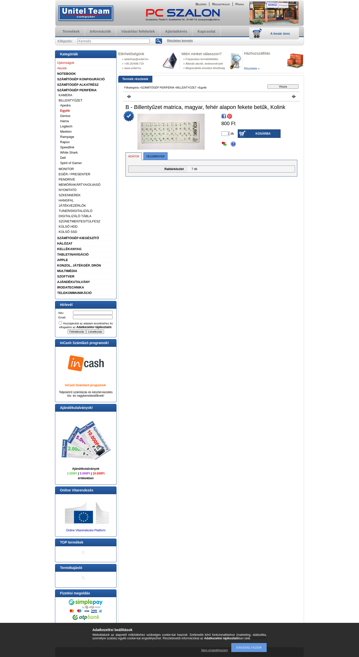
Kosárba (263, 133)
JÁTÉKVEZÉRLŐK (72, 205)
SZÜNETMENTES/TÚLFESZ (80, 221)
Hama (64, 121)
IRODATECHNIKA (70, 287)
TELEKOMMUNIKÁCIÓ (74, 293)
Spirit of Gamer (71, 163)
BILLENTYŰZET (70, 100)
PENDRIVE (67, 179)
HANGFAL (66, 200)
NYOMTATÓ (68, 190)
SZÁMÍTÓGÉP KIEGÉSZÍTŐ (78, 238)
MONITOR (66, 169)
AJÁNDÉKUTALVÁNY (73, 282)
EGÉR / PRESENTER (74, 174)
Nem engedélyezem (214, 650)
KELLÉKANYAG (69, 249)
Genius (65, 116)
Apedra (65, 105)
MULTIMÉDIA (67, 271)
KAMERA (65, 95)
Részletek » (252, 68)
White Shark (69, 152)
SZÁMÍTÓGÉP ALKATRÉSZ (78, 85)
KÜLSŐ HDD (68, 226)
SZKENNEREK (70, 195)
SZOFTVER (65, 276)
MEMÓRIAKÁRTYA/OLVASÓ (80, 185)
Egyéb (65, 110)
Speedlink (67, 147)
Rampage (67, 137)
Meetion (66, 131)
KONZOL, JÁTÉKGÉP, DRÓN (79, 265)
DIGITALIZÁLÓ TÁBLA (75, 216)
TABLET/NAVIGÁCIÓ (73, 254)
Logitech (66, 126)
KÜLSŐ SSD (68, 232)
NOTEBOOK (66, 74)
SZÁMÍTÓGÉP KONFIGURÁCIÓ (81, 79)
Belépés (201, 4)
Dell (63, 158)
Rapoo (65, 142)
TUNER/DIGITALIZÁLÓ (76, 211)
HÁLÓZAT (64, 243)
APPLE (62, 260)
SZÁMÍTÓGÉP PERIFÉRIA (77, 90)
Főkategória (131, 87)
